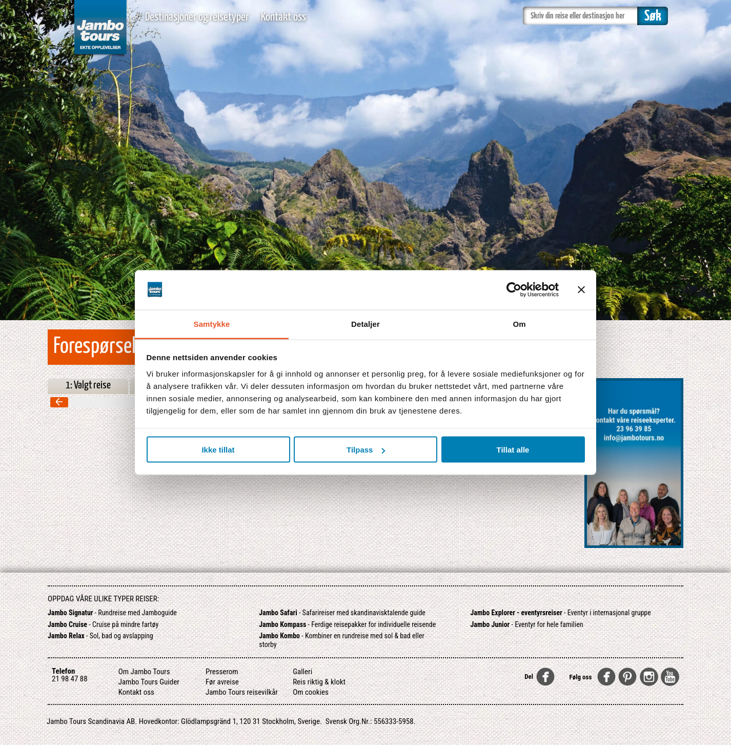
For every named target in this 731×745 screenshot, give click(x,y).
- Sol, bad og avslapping (100, 636)
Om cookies (311, 692)
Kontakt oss (283, 17)
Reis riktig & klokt (319, 682)
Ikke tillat (217, 449)
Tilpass (366, 449)
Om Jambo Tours (144, 671)
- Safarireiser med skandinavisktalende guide (342, 613)
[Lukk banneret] (581, 289)
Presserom (222, 671)
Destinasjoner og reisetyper (197, 17)
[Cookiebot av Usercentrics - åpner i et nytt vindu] (514, 290)
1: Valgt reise (88, 385)
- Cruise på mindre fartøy (103, 624)
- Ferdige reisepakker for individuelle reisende (347, 624)
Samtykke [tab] (212, 323)
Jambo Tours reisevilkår (242, 692)
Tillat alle (513, 449)
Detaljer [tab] (365, 323)
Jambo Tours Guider (148, 682)
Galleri (302, 671)
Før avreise (222, 682)
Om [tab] (519, 323)
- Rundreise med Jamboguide (112, 613)
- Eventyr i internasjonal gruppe (561, 613)
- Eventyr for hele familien (527, 624)
